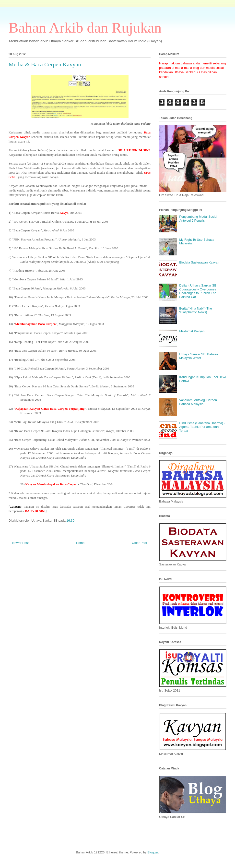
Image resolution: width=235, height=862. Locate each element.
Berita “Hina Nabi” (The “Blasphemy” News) (195, 310)
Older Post (139, 543)
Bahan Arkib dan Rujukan (85, 28)
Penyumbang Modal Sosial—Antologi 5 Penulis (199, 218)
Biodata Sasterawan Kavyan (199, 262)
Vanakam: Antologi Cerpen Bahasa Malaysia (198, 402)
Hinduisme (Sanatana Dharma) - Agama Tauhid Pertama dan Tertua (202, 426)
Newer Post (20, 543)
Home (80, 543)
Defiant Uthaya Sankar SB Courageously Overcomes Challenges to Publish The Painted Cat (197, 291)
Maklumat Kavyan (191, 331)
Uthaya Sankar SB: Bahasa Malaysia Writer (198, 356)
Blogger (152, 852)
